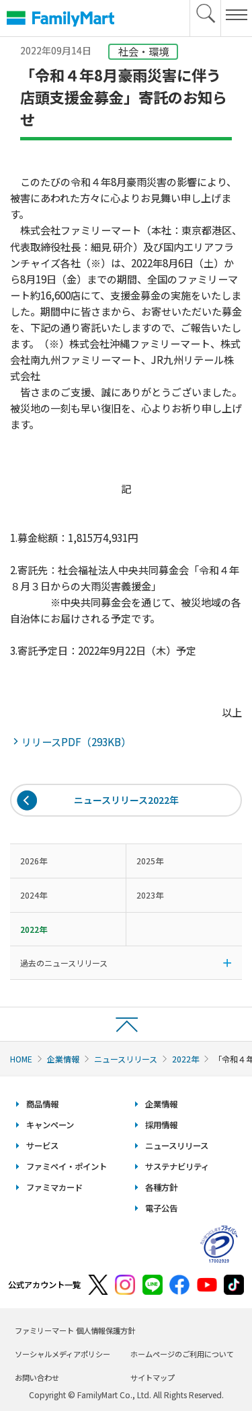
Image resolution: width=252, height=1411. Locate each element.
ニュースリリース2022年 (126, 800)
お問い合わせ (37, 1377)
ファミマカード (54, 1187)
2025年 (149, 860)
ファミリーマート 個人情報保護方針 (75, 1330)
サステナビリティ (177, 1166)
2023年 (149, 895)
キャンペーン (50, 1125)
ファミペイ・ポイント (66, 1166)
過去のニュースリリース (64, 962)
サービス (42, 1146)
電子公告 (161, 1208)
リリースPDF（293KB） (77, 742)
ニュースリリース (125, 1058)
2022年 (185, 1058)
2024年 (33, 895)
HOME (21, 1058)
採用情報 (161, 1125)
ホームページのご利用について (182, 1354)
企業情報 (63, 1058)
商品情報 (42, 1104)
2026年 (33, 860)
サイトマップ (152, 1377)
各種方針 (161, 1187)
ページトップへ (126, 1024)
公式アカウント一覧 (44, 1285)
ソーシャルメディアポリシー (62, 1354)
